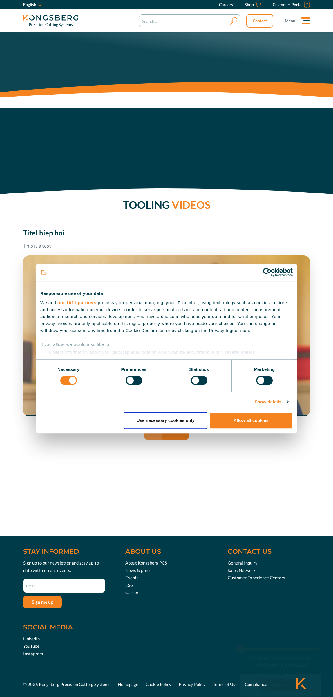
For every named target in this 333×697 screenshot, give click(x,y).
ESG (129, 585)
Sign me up (42, 602)
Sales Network (242, 570)
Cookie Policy (158, 684)
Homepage (128, 684)
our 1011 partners (76, 302)
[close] (240, 638)
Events (132, 577)
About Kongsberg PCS (146, 562)
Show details (268, 401)
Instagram (33, 653)
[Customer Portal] (291, 4)
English (32, 4)
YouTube (31, 646)
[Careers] (226, 4)
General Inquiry (243, 562)
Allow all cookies (251, 420)
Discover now (285, 673)
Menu (290, 20)
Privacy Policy (192, 684)
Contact (260, 20)
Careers (133, 592)
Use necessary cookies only (166, 420)
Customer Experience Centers (256, 577)
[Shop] (253, 4)
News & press (138, 570)
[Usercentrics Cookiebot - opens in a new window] (267, 272)
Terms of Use (225, 684)
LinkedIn (31, 638)
